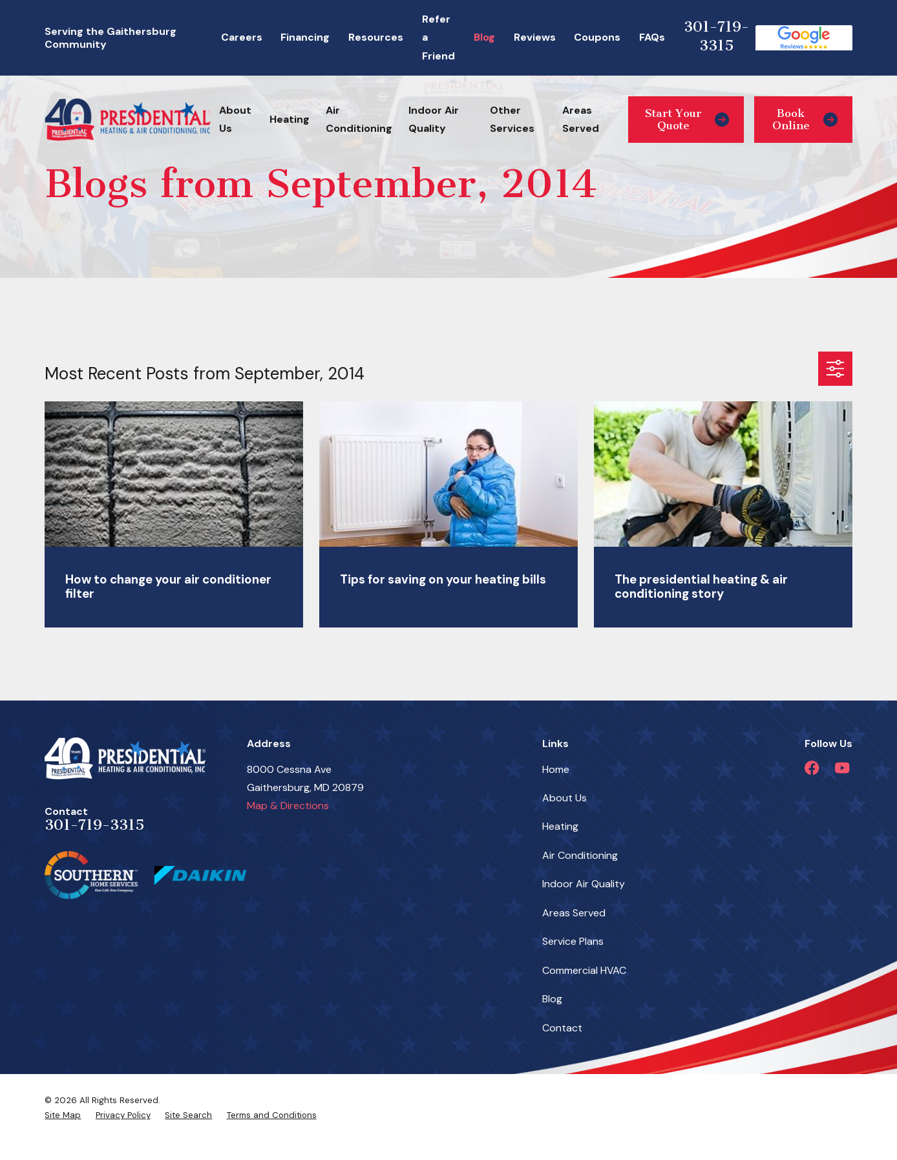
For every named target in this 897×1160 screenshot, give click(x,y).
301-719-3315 (716, 36)
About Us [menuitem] (235, 119)
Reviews (535, 37)
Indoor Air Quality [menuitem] (433, 119)
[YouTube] (842, 768)
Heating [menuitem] (289, 119)
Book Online (805, 119)
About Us (564, 798)
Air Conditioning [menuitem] (359, 119)
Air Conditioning (580, 855)
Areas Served (574, 913)
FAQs (652, 37)
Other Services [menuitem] (512, 119)
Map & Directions (288, 805)
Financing (305, 37)
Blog (484, 37)
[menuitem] (63, 1115)
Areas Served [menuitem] (580, 119)
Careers (241, 37)
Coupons (597, 37)
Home (555, 769)
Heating (560, 826)
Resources (375, 37)
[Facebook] (812, 768)
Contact (562, 1028)
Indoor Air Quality (583, 884)
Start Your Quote (687, 119)
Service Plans (573, 941)
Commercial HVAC (584, 970)
